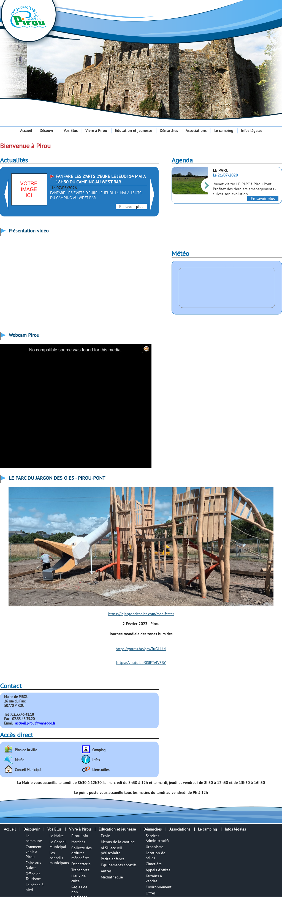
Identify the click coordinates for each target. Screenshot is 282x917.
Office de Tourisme (33, 876)
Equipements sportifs (119, 864)
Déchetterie (81, 863)
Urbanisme (155, 846)
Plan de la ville (26, 750)
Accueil (26, 130)
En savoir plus (131, 206)
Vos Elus (71, 130)
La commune (34, 838)
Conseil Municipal (28, 769)
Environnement (159, 887)
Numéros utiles (78, 905)
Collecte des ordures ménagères (81, 852)
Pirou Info (79, 835)
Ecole (105, 835)
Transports (80, 869)
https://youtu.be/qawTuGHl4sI (141, 648)
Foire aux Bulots (33, 865)
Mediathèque (112, 877)
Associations (196, 130)
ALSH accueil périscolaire (111, 850)
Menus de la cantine (118, 841)
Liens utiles (100, 769)
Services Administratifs (157, 838)
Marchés (78, 841)
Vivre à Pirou (96, 130)
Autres (106, 871)
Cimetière (154, 863)
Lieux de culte (78, 878)
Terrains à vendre (154, 878)
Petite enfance (112, 858)
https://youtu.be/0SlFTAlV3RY (141, 662)
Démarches (169, 130)
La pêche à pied (35, 887)
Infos (96, 760)
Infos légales (251, 130)
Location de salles (155, 855)
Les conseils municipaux (59, 857)
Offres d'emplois (154, 895)
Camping (98, 750)
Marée (19, 760)
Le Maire (57, 835)
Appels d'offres (158, 869)
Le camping (223, 130)
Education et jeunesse (133, 130)
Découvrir (48, 130)
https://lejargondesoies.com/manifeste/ (141, 613)
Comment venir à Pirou (34, 851)
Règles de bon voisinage (79, 892)
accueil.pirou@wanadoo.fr (35, 723)
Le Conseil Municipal (58, 844)
